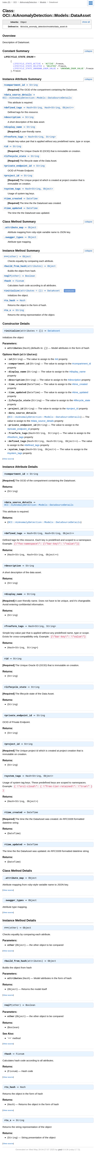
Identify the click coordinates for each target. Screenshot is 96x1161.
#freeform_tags (15, 441)
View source (8, 463)
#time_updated (80, 397)
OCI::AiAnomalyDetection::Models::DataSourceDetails (44, 421)
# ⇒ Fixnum (14, 286)
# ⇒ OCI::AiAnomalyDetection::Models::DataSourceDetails (37, 99)
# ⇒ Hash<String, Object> (29, 193)
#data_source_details (42, 425)
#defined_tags (32, 449)
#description (74, 385)
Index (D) (6, 2)
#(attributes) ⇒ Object (30, 271)
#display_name (77, 377)
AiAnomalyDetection (28, 2)
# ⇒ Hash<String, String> (30, 140)
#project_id (72, 413)
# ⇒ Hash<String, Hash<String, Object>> (39, 110)
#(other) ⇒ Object (18, 261)
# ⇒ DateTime (21, 203)
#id (56, 365)
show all (86, 22)
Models (43, 2)
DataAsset (54, 337)
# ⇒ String (21, 87)
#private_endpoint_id (18, 433)
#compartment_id (81, 369)
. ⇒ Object (20, 232)
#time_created (79, 389)
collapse (88, 51)
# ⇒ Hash (15, 306)
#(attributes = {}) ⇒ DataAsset (33, 296)
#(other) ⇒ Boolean (20, 281)
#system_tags (14, 457)
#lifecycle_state (82, 405)
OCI (15, 2)
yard (60, 1156)
